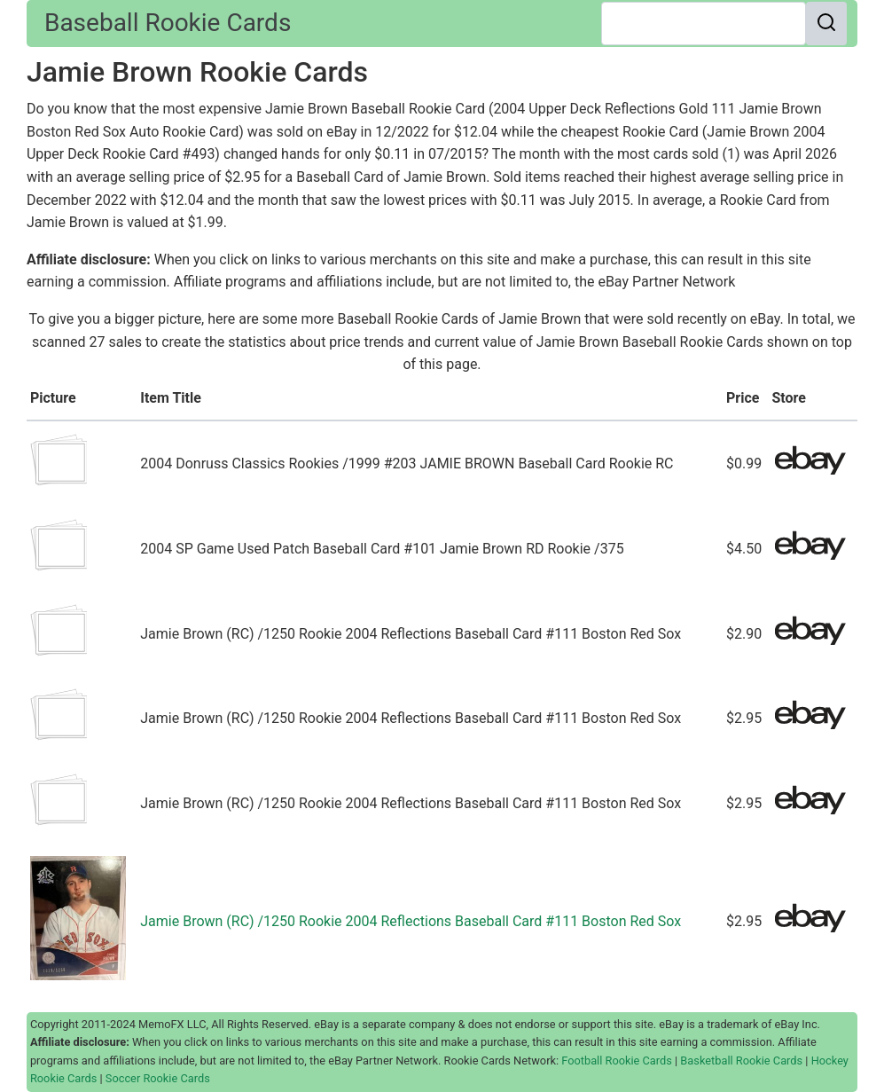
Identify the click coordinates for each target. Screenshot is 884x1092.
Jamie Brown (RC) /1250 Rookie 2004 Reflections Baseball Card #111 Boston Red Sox (410, 921)
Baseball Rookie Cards (167, 22)
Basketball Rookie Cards (741, 1060)
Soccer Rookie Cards (158, 1078)
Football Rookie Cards (616, 1060)
